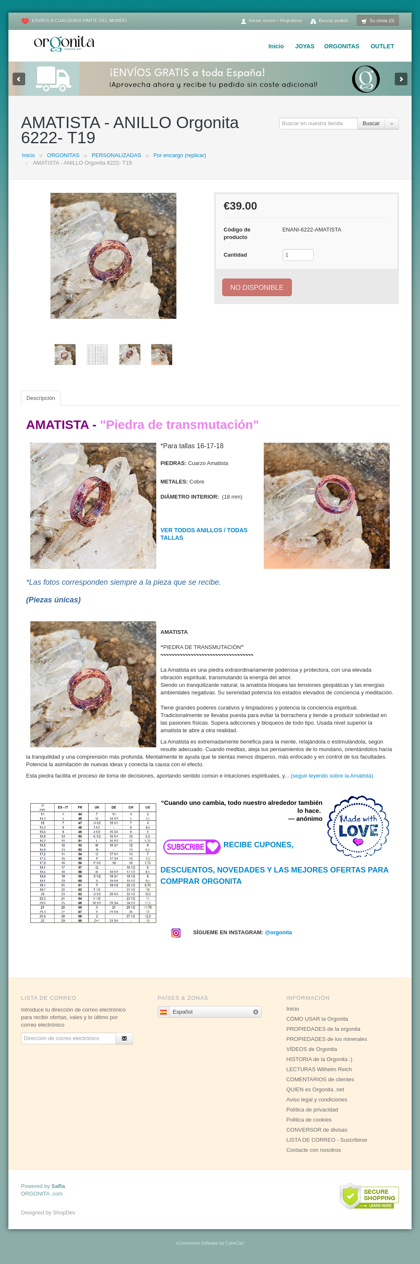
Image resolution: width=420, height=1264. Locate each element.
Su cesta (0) (377, 21)
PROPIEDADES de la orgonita (323, 1029)
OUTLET (382, 46)
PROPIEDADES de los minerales (326, 1039)
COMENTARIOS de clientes (320, 1079)
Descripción (40, 398)
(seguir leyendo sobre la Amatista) (332, 776)
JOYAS (305, 46)
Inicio (276, 46)
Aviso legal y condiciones (316, 1099)
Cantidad (235, 255)
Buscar (371, 123)
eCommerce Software (197, 1243)
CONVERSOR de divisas (316, 1130)
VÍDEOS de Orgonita (311, 1049)
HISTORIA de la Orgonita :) (319, 1059)
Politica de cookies (309, 1120)
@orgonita (278, 932)
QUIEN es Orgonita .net (315, 1089)
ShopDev (64, 1212)
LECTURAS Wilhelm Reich (319, 1069)
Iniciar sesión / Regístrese (271, 21)
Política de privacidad (312, 1109)
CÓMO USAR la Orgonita (317, 1019)
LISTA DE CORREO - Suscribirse (327, 1140)
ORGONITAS (342, 46)
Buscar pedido (329, 21)
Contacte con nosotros (313, 1150)
